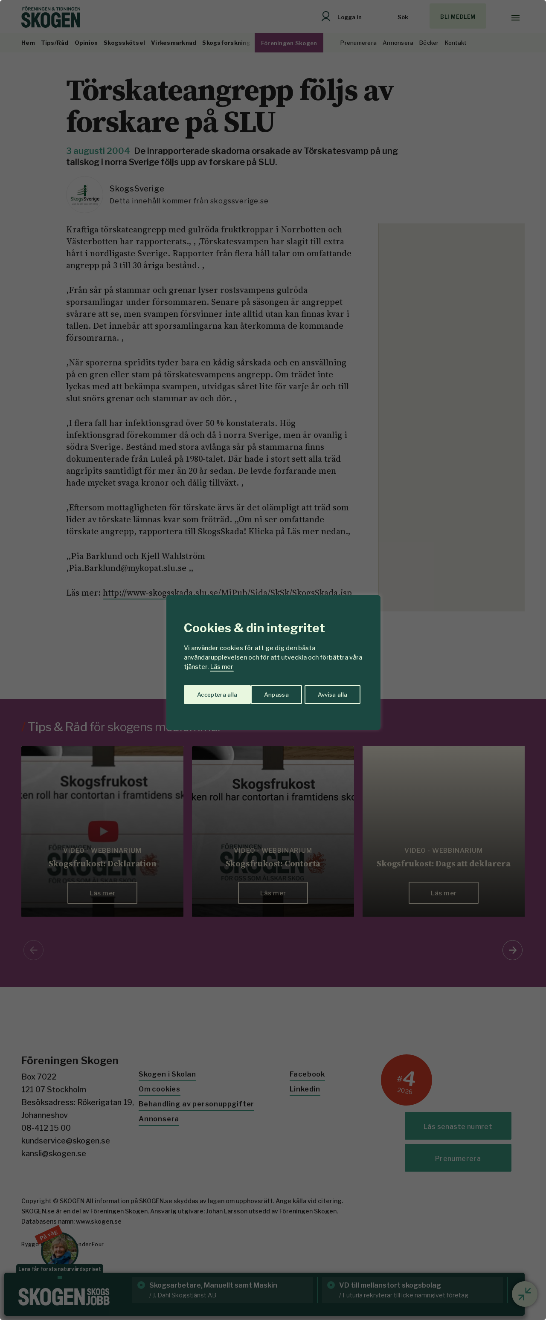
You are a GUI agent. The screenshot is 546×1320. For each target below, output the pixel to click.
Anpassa (208, 693)
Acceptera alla (329, 693)
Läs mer (221, 666)
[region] (273, 660)
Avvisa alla (264, 693)
